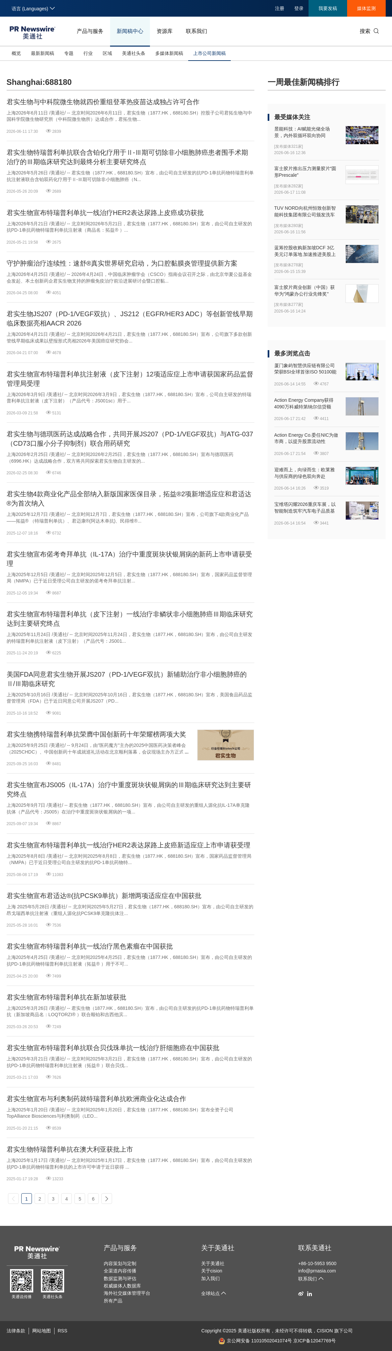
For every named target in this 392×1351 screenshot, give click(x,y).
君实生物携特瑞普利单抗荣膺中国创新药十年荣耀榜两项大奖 (96, 734)
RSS (62, 1330)
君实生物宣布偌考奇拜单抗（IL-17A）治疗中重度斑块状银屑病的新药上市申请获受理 (129, 559)
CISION (325, 1330)
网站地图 (41, 1330)
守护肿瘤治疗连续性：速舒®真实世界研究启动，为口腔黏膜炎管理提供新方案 (122, 263)
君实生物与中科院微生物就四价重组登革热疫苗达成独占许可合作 (103, 102)
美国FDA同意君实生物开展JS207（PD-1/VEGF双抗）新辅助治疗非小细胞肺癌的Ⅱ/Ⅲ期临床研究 (127, 679)
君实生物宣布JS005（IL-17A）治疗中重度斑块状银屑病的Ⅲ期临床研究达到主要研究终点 (129, 789)
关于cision (211, 1270)
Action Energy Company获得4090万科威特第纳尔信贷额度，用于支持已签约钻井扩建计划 (304, 403)
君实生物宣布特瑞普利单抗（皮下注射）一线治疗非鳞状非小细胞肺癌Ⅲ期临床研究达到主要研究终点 (130, 618)
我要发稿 (328, 8)
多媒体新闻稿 (169, 53)
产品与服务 (90, 31)
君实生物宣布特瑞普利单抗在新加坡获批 (66, 997)
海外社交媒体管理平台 (127, 1293)
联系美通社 (314, 1247)
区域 (107, 53)
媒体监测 (366, 8)
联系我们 (196, 31)
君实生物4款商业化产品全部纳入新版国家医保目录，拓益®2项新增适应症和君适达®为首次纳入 (129, 498)
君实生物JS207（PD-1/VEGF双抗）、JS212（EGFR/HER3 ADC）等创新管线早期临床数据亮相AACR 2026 (130, 318)
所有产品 (113, 1300)
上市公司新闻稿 (209, 53)
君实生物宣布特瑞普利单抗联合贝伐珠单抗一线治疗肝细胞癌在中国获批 (113, 1047)
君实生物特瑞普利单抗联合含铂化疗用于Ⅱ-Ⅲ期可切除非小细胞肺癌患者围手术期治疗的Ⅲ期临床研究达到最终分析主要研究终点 (127, 157)
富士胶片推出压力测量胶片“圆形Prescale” (305, 172)
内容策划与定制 (120, 1263)
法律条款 (16, 1330)
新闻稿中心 (130, 31)
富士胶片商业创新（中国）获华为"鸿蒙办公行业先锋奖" (304, 291)
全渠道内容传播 (120, 1270)
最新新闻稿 (42, 53)
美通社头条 (133, 53)
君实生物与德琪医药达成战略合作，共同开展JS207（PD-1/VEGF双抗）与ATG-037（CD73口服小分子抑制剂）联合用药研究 (130, 438)
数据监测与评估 (120, 1278)
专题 (68, 53)
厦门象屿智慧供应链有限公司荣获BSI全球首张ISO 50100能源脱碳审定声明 (305, 369)
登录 (299, 8)
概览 (16, 53)
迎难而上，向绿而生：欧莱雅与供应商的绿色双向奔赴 (304, 473)
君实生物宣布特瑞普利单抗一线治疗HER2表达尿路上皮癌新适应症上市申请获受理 (128, 845)
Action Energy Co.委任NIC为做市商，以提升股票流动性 (306, 438)
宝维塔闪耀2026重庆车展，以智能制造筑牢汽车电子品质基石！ (305, 508)
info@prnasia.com (317, 1270)
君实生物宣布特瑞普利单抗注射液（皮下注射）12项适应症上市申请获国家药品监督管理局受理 (130, 378)
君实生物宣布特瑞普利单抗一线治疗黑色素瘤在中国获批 (90, 946)
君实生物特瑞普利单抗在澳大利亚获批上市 (70, 1149)
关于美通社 (217, 1247)
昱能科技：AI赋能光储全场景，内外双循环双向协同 (302, 132)
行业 (88, 53)
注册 (279, 8)
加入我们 (210, 1278)
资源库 (165, 31)
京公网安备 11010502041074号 (255, 1340)
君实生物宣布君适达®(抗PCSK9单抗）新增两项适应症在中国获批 (104, 895)
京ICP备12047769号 (314, 1340)
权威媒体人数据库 (122, 1285)
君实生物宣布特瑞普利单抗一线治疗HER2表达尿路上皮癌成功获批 (105, 212)
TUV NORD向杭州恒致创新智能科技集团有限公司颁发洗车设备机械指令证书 (305, 211)
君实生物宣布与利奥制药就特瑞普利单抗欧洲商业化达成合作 (96, 1098)
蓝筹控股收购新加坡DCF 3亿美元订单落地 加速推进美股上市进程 (305, 251)
